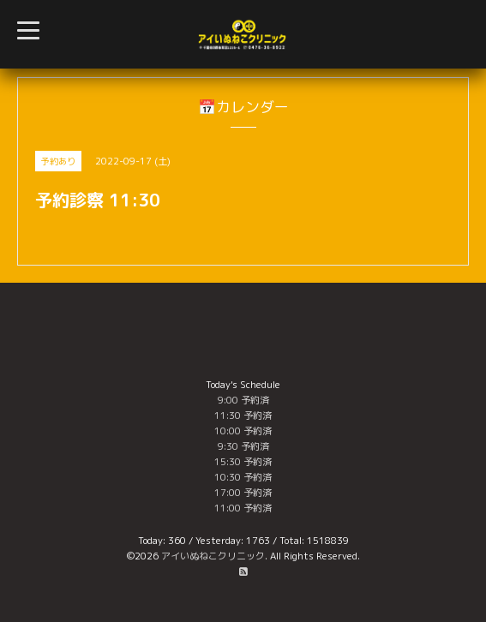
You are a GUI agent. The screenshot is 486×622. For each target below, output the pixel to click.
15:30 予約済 (243, 462)
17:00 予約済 (243, 492)
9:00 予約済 (243, 400)
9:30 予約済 (243, 446)
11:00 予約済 (243, 508)
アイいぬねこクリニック (213, 556)
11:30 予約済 (243, 415)
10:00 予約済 (243, 431)
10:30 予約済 (243, 477)
